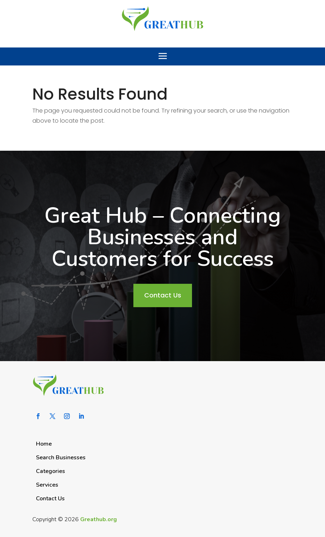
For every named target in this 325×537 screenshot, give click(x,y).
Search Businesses (61, 457)
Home (44, 444)
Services (47, 485)
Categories (50, 471)
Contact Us (162, 295)
